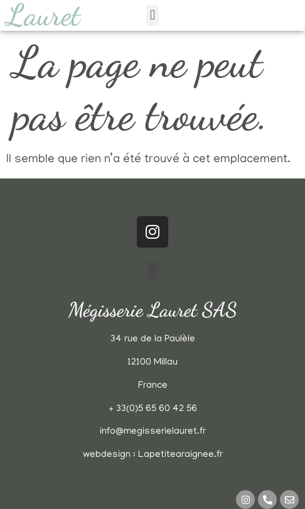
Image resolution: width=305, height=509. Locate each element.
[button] (152, 15)
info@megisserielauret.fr (153, 432)
